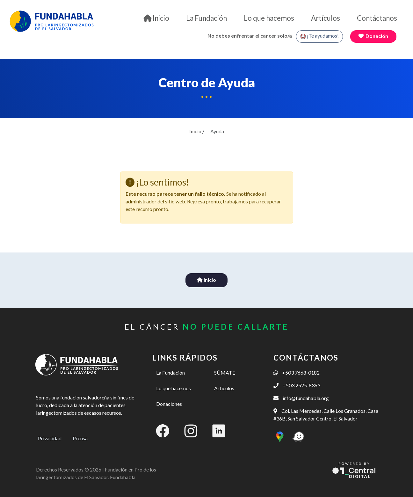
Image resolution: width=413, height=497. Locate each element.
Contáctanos (377, 18)
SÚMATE (224, 372)
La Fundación (206, 18)
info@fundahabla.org (301, 398)
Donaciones (169, 404)
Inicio (156, 18)
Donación (373, 36)
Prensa (80, 438)
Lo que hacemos (269, 18)
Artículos (325, 18)
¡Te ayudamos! (319, 36)
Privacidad (50, 438)
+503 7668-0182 (296, 372)
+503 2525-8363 (296, 385)
